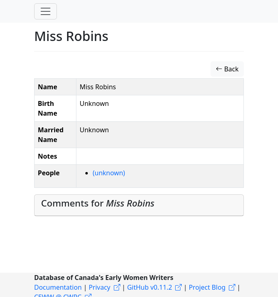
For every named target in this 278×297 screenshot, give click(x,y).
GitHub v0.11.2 (149, 287)
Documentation (58, 287)
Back (227, 69)
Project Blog (207, 287)
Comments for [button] (97, 203)
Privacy (99, 287)
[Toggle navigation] (45, 11)
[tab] (139, 205)
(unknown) (109, 172)
